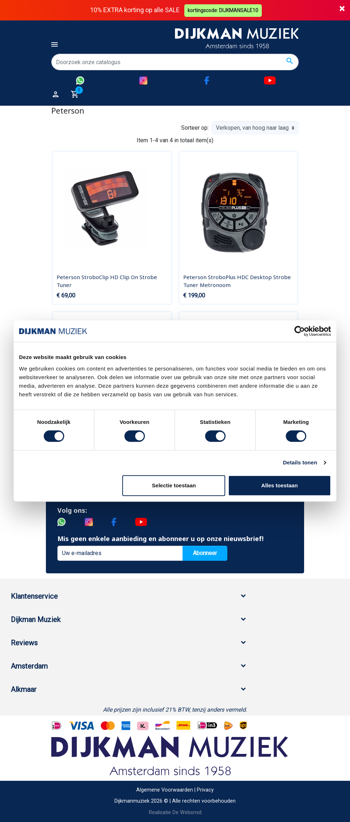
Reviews (24, 642)
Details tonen (300, 462)
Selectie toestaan (174, 485)
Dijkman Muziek (36, 619)
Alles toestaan (279, 485)
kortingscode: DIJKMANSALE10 (223, 10)
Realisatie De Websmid (175, 812)
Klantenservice (34, 596)
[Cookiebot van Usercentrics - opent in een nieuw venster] (299, 331)
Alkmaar (24, 689)
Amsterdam (29, 665)
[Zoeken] (175, 62)
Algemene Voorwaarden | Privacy (175, 790)
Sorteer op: (195, 127)
